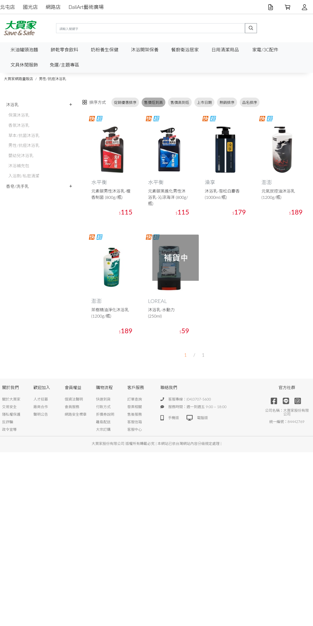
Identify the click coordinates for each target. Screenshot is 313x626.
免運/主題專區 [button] (64, 65)
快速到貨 (103, 399)
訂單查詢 (134, 399)
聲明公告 (40, 414)
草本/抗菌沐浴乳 (23, 135)
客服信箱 (134, 422)
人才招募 (40, 399)
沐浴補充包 (18, 165)
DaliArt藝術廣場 (86, 7)
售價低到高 (153, 102)
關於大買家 (11, 399)
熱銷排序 (226, 102)
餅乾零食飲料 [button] (64, 49)
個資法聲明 (74, 399)
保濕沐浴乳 (18, 114)
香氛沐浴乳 (18, 125)
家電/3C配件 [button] (265, 49)
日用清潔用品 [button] (225, 49)
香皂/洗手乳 (17, 186)
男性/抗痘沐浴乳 (52, 78)
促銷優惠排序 (125, 102)
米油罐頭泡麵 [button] (24, 49)
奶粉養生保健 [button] (104, 49)
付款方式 (103, 406)
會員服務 (72, 406)
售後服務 (134, 414)
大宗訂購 (103, 429)
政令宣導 (9, 429)
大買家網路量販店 (18, 78)
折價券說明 (105, 414)
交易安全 (9, 406)
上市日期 (204, 102)
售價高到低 (180, 102)
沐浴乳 (12, 104)
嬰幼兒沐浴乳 (20, 155)
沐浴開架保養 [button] (145, 49)
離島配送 (103, 422)
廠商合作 (40, 406)
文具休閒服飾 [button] (24, 65)
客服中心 (134, 429)
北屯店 (7, 7)
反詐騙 (7, 422)
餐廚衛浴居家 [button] (185, 49)
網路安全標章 (76, 414)
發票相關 (134, 406)
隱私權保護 (11, 414)
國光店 (30, 7)
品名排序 (249, 102)
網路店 (53, 7)
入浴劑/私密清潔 (23, 175)
